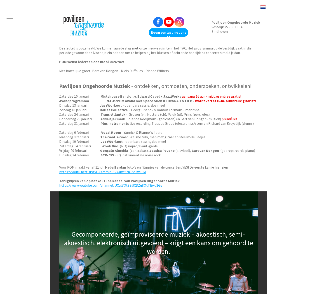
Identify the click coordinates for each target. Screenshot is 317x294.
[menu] (10, 20)
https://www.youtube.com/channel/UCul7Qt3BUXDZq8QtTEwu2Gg (110, 185)
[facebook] (158, 22)
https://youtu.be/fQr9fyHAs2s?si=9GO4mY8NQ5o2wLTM (102, 171)
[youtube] (169, 22)
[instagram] (179, 22)
